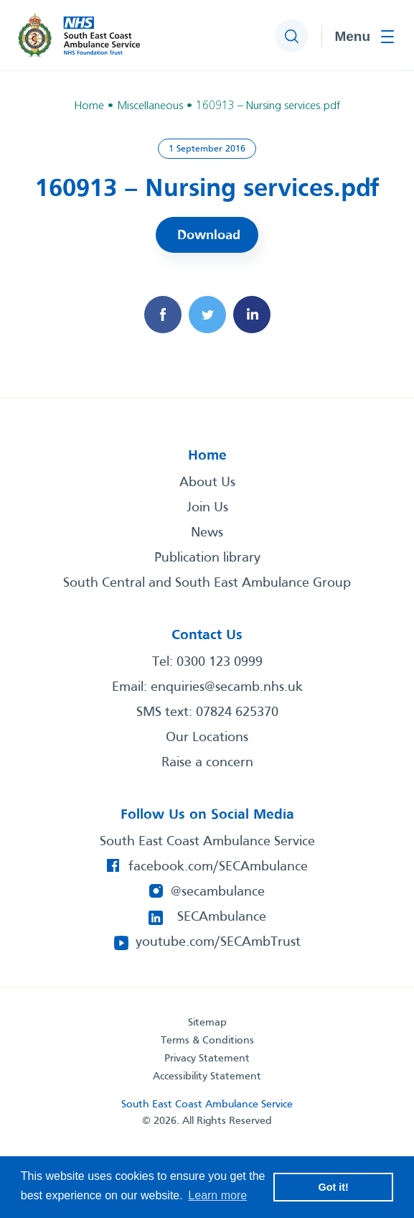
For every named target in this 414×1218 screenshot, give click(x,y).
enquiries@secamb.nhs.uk (227, 687)
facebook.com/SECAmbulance (218, 866)
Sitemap (207, 1023)
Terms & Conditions (207, 1041)
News (207, 532)
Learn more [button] (217, 1195)
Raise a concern (207, 762)
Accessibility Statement (207, 1076)
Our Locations (207, 737)
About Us (207, 482)
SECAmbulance (221, 917)
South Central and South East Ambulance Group (207, 583)
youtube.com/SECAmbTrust (218, 942)
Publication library (207, 558)
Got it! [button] (334, 1187)
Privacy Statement (207, 1059)
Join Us (207, 507)
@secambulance (218, 891)
